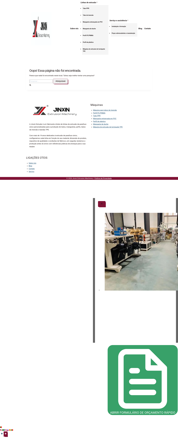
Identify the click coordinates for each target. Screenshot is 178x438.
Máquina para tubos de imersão (105, 110)
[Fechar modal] (102, 204)
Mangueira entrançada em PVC (93, 22)
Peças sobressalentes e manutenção (123, 33)
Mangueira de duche (89, 28)
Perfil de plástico (88, 42)
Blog (140, 28)
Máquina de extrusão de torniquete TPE (94, 50)
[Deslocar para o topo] (2, 435)
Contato (147, 28)
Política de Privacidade (103, 178)
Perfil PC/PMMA (88, 35)
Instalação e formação (119, 26)
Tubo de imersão (88, 15)
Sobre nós (74, 28)
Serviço (31, 171)
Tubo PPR (86, 8)
